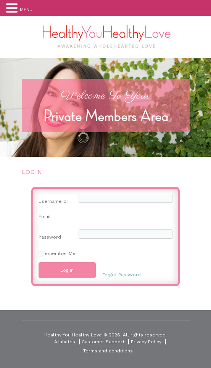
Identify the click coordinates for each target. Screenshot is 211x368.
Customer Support (103, 341)
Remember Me (59, 253)
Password (50, 237)
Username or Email (53, 209)
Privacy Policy (146, 341)
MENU (26, 9)
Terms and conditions (108, 351)
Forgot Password (121, 274)
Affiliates (64, 341)
